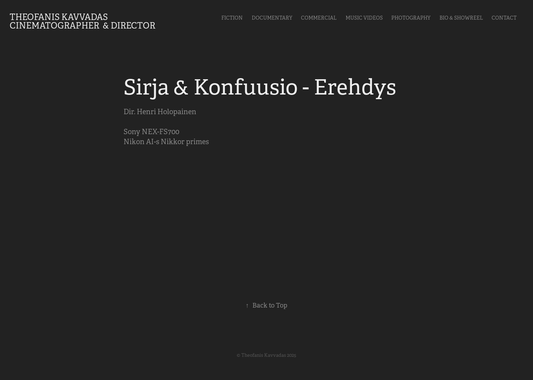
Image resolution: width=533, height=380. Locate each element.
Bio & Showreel (461, 18)
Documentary (272, 18)
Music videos (364, 18)
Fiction (232, 18)
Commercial (319, 18)
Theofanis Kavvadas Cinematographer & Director (82, 21)
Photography (411, 18)
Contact (504, 18)
